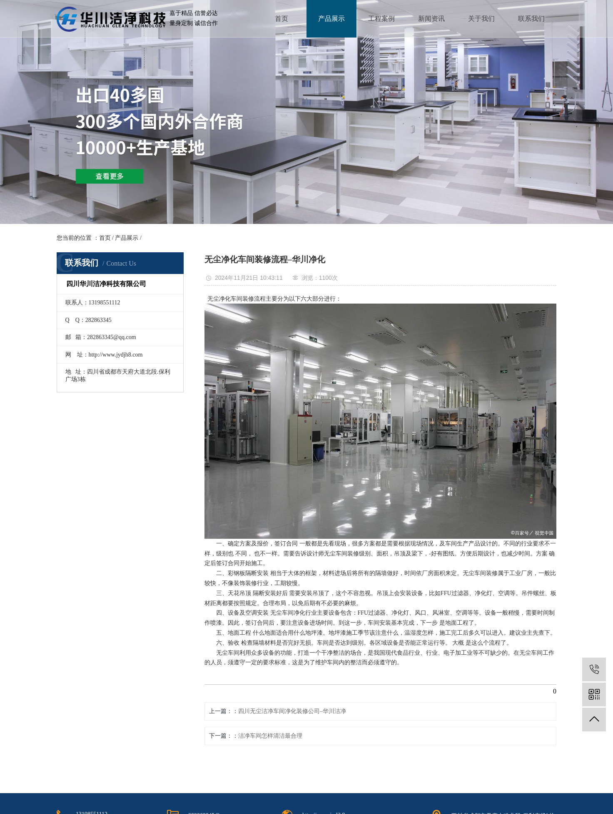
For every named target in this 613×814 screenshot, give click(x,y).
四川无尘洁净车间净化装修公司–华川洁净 (292, 711)
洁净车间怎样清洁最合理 (270, 736)
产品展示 (331, 18)
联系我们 (531, 18)
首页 (281, 18)
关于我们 (481, 18)
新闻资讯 (431, 18)
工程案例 (381, 18)
